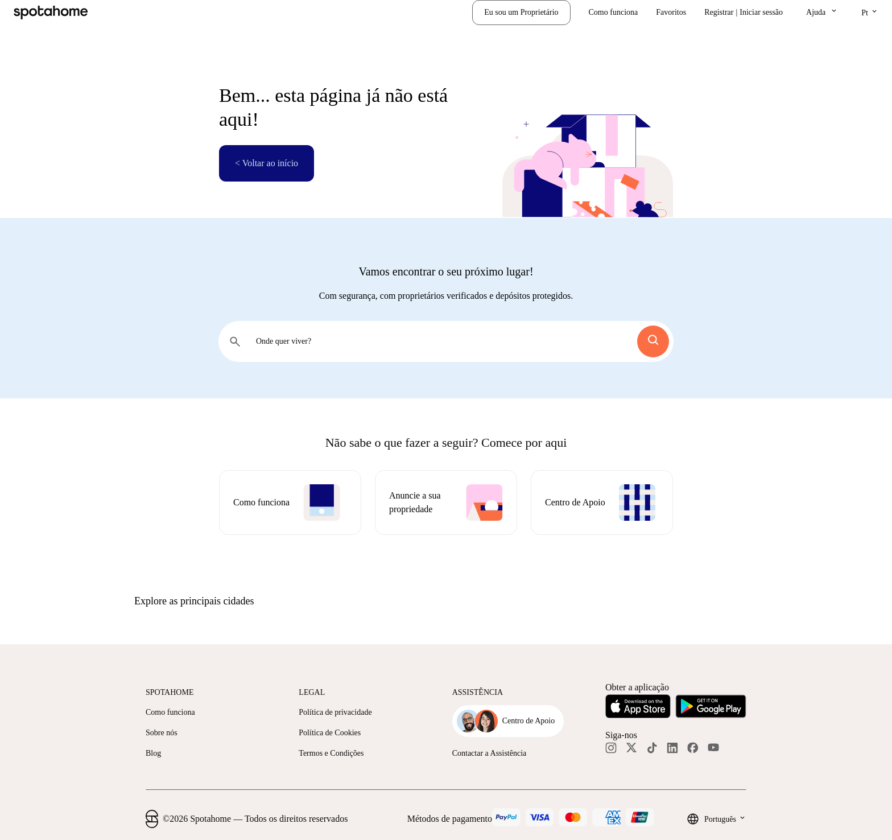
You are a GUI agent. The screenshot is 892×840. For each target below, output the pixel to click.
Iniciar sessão (761, 12)
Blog (153, 753)
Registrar (718, 12)
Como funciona (613, 12)
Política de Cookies (330, 732)
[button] (822, 12)
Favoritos (671, 12)
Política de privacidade (335, 712)
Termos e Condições (331, 753)
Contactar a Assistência (489, 753)
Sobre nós (161, 732)
